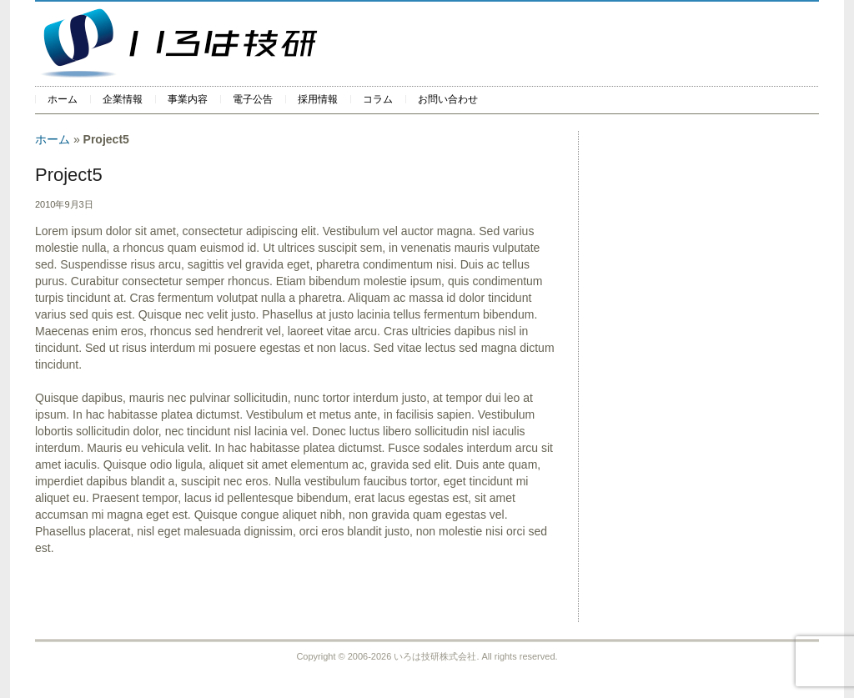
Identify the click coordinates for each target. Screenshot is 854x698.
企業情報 (123, 99)
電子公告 (253, 99)
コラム (378, 99)
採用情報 (318, 99)
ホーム (63, 99)
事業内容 (188, 99)
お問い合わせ (448, 99)
